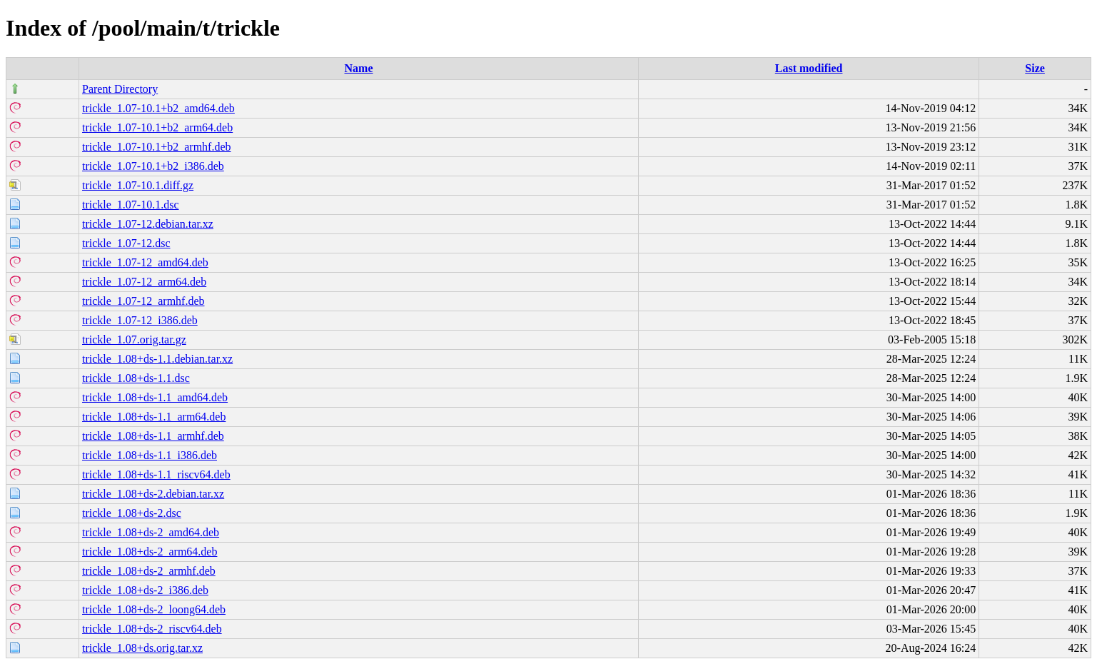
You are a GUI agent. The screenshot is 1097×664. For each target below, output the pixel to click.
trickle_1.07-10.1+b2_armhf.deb (156, 147)
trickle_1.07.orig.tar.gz (134, 339)
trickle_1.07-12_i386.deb (140, 320)
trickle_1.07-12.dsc (126, 243)
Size (1035, 68)
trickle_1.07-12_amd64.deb (145, 262)
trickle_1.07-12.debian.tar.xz (147, 224)
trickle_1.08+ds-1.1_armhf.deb (153, 436)
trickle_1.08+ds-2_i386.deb (145, 590)
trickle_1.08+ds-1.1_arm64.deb (154, 417)
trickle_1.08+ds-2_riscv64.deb (152, 629)
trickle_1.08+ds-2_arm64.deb (149, 551)
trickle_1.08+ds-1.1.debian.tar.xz (157, 359)
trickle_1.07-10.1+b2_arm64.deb (157, 127)
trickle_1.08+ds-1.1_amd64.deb (155, 397)
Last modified (809, 68)
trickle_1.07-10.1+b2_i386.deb (153, 166)
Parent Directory (120, 89)
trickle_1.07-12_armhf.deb (143, 301)
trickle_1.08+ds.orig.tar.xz (142, 648)
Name (359, 68)
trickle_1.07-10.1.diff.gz (137, 185)
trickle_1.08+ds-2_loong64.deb (154, 609)
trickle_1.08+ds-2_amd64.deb (150, 532)
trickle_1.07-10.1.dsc (130, 204)
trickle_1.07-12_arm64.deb (144, 282)
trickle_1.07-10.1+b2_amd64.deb (158, 108)
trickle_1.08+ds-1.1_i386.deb (149, 455)
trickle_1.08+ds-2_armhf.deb (149, 571)
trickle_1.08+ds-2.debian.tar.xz (153, 494)
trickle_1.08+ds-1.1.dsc (136, 378)
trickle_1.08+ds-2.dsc (131, 513)
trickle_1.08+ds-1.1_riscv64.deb (156, 474)
